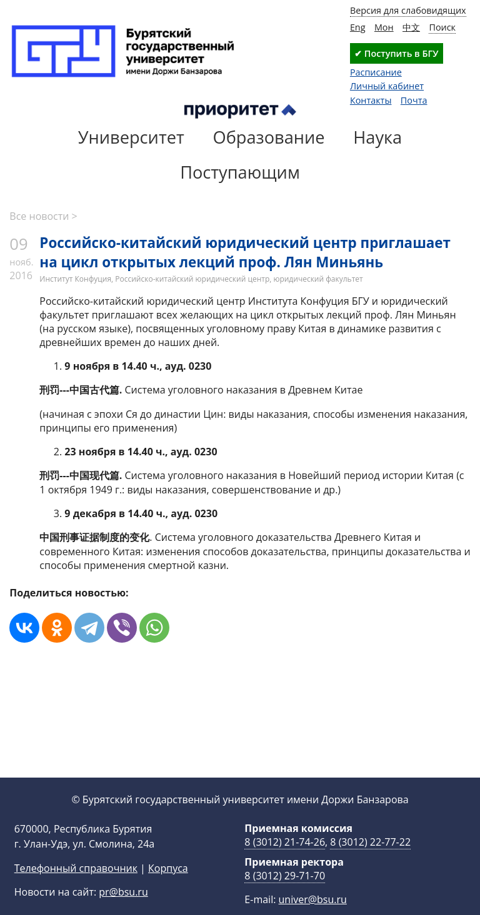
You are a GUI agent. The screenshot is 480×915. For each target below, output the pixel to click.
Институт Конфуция (75, 279)
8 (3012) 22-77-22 (370, 862)
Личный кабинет (387, 86)
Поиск (442, 27)
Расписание (376, 72)
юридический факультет (317, 279)
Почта (414, 100)
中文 (411, 27)
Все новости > (43, 216)
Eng (358, 27)
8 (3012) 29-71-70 (284, 896)
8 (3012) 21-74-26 (284, 862)
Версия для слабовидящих (408, 10)
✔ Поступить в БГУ (396, 53)
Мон (384, 27)
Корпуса (168, 888)
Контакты (371, 100)
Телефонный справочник (76, 888)
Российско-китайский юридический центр (192, 279)
